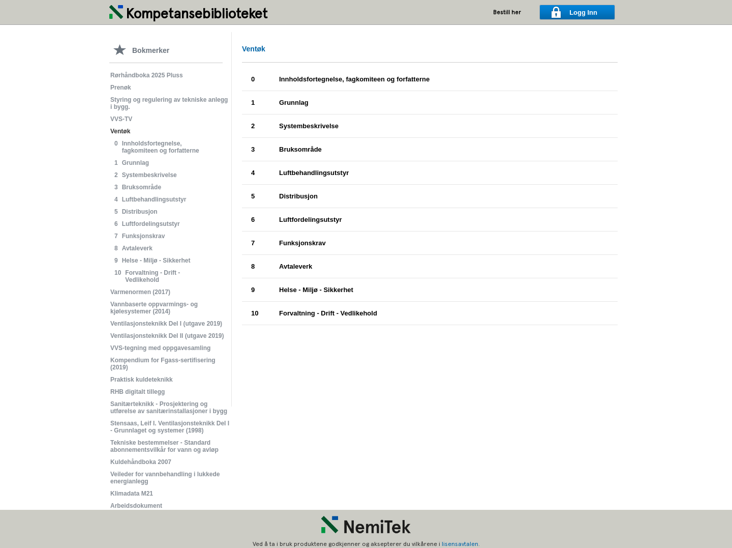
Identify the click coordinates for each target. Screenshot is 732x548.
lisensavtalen (460, 543)
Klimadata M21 (131, 493)
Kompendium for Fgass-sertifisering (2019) (163, 364)
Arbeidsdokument (136, 505)
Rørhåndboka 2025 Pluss (146, 75)
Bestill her (507, 12)
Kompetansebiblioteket (196, 13)
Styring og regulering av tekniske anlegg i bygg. (169, 103)
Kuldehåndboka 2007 (140, 462)
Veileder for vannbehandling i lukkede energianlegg (165, 478)
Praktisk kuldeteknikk (141, 379)
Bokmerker (150, 50)
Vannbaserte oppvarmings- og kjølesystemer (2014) (154, 308)
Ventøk (120, 131)
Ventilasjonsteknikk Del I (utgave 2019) (166, 323)
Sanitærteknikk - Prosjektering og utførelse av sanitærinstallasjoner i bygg (168, 407)
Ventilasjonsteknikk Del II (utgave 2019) (167, 335)
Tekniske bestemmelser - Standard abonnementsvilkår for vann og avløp (164, 446)
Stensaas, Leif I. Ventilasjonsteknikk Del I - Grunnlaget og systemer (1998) (169, 427)
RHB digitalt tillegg (137, 391)
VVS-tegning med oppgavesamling (160, 348)
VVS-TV (121, 119)
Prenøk (120, 87)
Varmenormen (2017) (140, 292)
